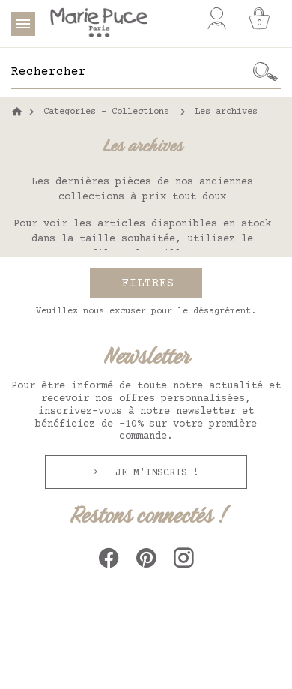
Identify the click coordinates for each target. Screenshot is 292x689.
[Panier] (259, 18)
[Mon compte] (216, 18)
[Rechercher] (131, 72)
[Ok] (266, 72)
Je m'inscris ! (154, 473)
